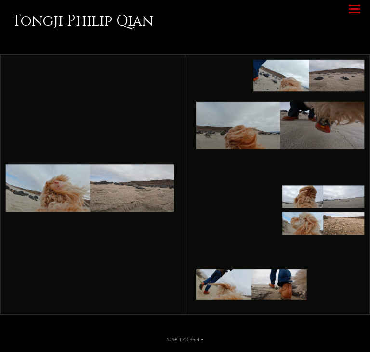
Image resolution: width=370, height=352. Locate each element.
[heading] (82, 23)
